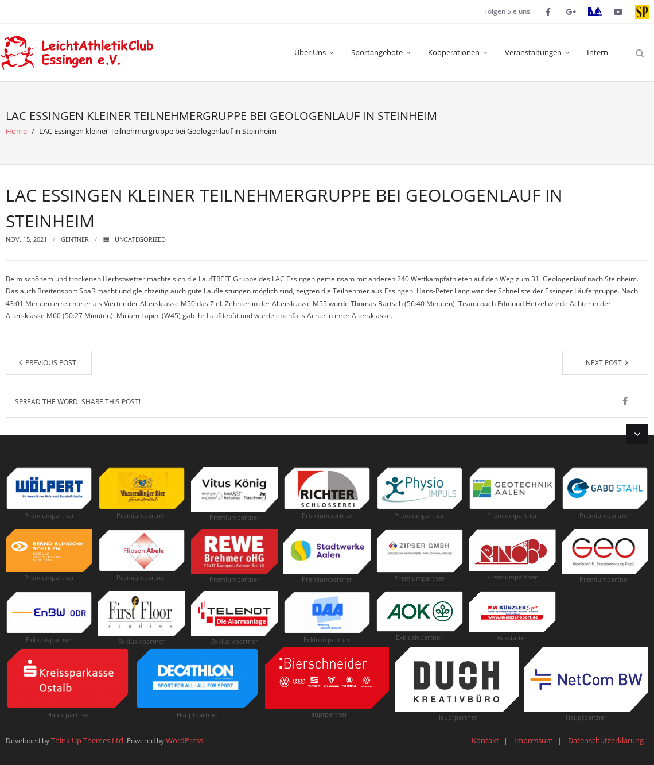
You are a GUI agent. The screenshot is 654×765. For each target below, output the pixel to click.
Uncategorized (140, 239)
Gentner (75, 239)
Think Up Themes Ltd (87, 740)
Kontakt (485, 740)
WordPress (184, 740)
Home (16, 131)
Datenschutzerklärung (606, 740)
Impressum (533, 740)
